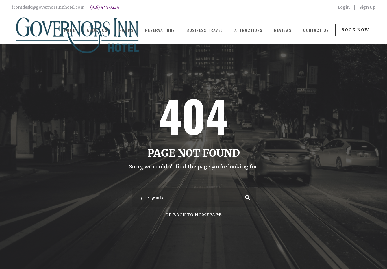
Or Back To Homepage (193, 214)
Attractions (248, 30)
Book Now (355, 29)
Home (69, 30)
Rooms (126, 30)
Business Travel (204, 30)
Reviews (283, 30)
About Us (97, 30)
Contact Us (316, 30)
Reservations (160, 30)
